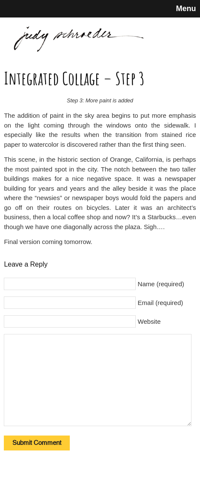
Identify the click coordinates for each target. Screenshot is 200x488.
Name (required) (161, 284)
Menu (186, 8)
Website (149, 321)
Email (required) (160, 302)
